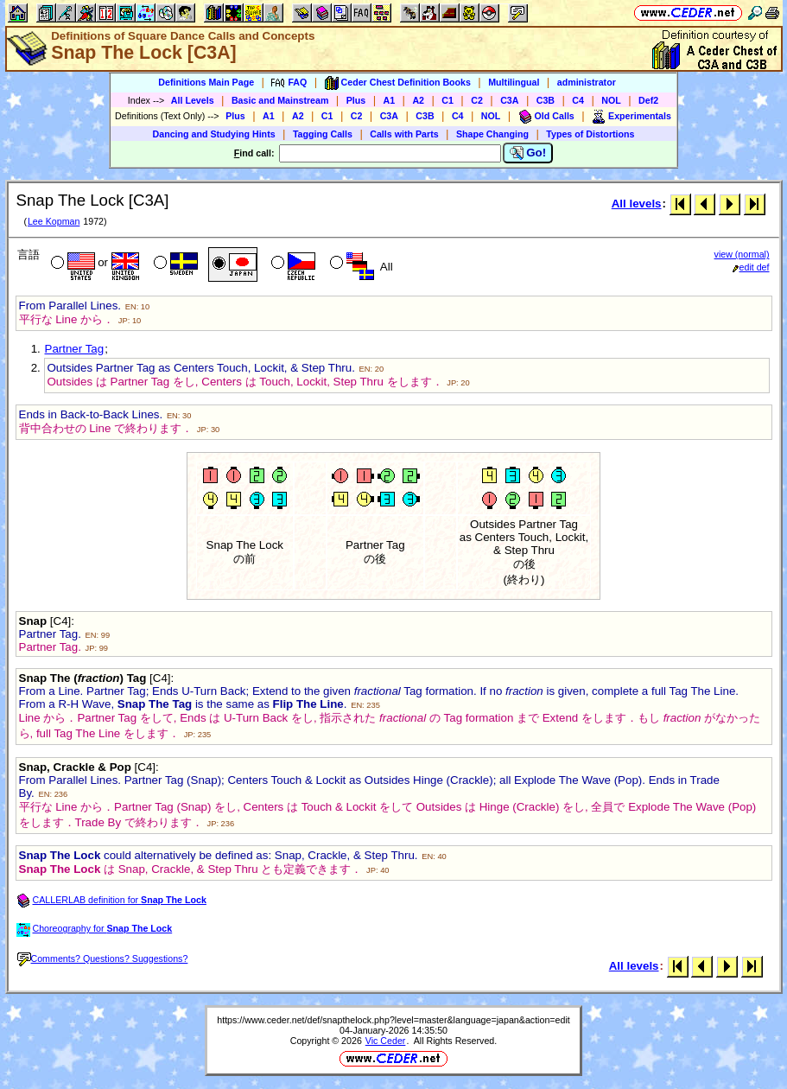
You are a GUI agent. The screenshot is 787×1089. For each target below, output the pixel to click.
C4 (578, 100)
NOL (611, 100)
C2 (477, 100)
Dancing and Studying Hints (214, 134)
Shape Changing (492, 134)
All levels (637, 203)
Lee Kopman (53, 221)
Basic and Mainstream (280, 100)
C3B (545, 100)
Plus (356, 100)
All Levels (192, 100)
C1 (447, 100)
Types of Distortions (590, 134)
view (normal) (742, 254)
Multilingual (513, 82)
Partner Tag (75, 348)
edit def (751, 267)
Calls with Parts (404, 134)
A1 (390, 100)
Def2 (648, 100)
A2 (418, 100)
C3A (509, 100)
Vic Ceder (385, 1040)
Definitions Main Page (206, 82)
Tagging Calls (322, 134)
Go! (528, 153)
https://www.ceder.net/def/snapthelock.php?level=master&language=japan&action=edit (393, 1020)
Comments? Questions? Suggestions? (102, 958)
